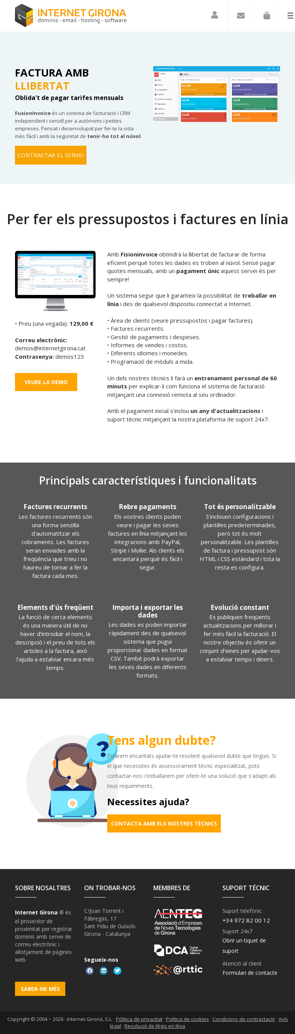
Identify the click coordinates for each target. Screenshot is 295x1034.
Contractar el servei (50, 155)
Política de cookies (187, 1019)
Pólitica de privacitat (139, 1019)
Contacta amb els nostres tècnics (164, 823)
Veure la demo (46, 382)
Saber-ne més (40, 988)
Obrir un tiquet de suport (244, 945)
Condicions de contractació (243, 1019)
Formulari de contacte (249, 972)
